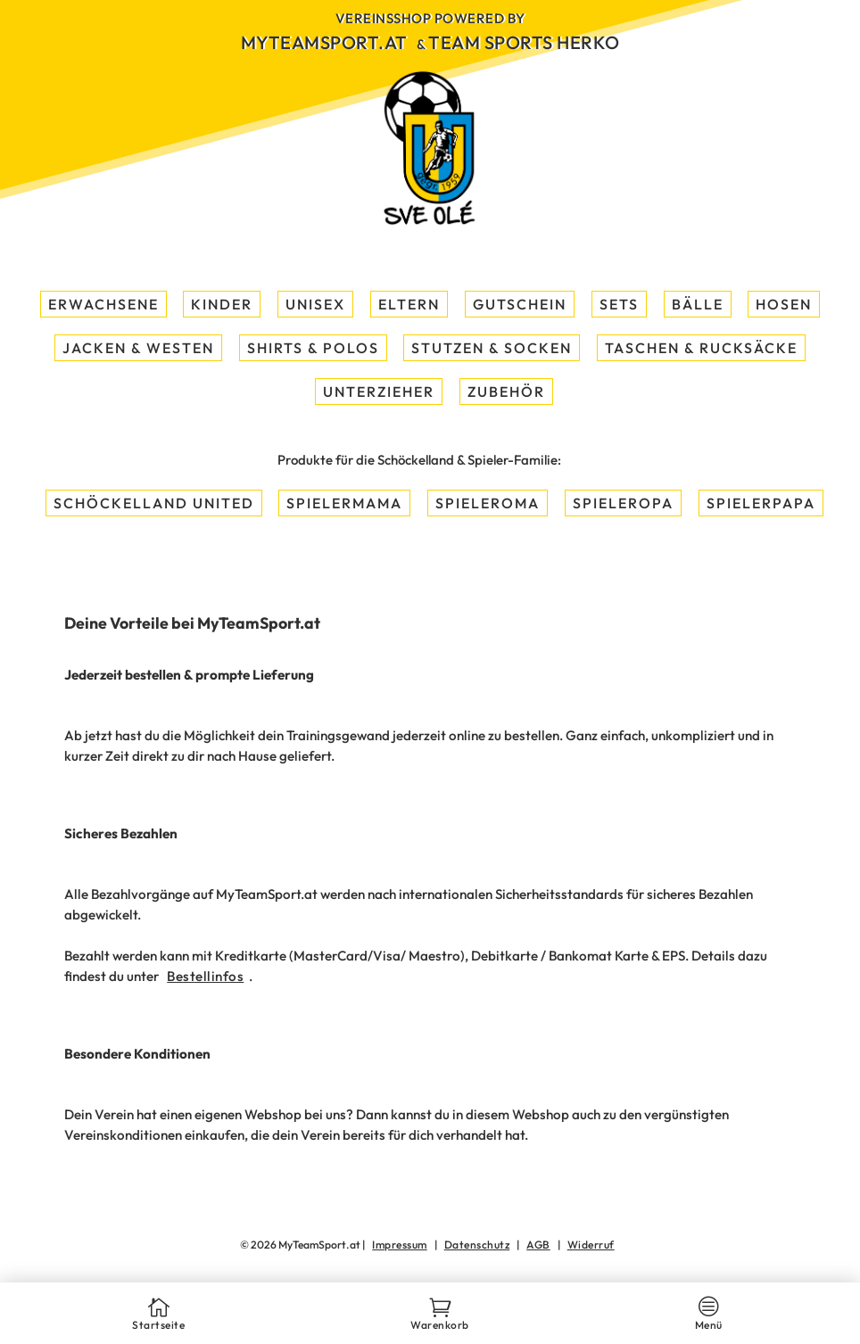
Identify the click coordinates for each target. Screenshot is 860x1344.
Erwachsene (103, 304)
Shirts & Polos (313, 348)
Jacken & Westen (138, 348)
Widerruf (591, 1244)
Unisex (315, 304)
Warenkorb (439, 1318)
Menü (709, 1318)
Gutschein (519, 304)
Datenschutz (477, 1244)
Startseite (158, 1318)
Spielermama (344, 503)
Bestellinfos (205, 976)
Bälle (698, 304)
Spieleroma (487, 503)
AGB (538, 1244)
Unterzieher (378, 391)
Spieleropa (623, 503)
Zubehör (506, 391)
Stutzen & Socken (491, 348)
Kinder (221, 304)
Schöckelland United (154, 503)
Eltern (409, 304)
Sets (619, 304)
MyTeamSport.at (324, 42)
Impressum (399, 1244)
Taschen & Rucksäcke (701, 348)
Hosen (784, 304)
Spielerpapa (761, 503)
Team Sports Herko (524, 42)
